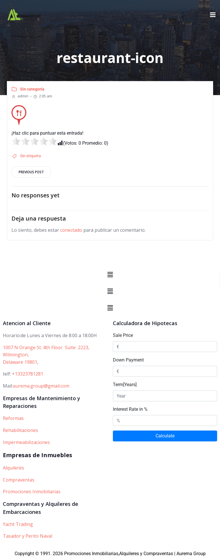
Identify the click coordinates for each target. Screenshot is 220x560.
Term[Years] (125, 384)
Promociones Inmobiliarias (31, 491)
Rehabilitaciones (20, 430)
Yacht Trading (18, 524)
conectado (71, 230)
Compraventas (18, 480)
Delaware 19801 (20, 362)
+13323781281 (27, 374)
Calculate (165, 436)
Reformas (13, 418)
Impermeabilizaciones (26, 442)
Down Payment (128, 360)
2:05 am (42, 95)
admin (19, 95)
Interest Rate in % (130, 409)
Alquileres (13, 468)
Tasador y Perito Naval (27, 536)
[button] (110, 274)
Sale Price (123, 335)
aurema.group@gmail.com (41, 386)
